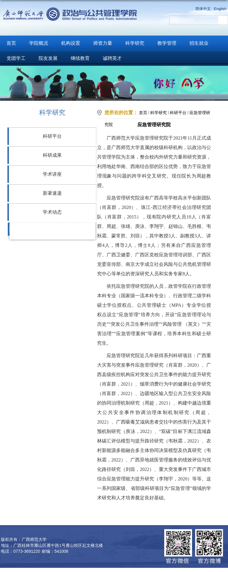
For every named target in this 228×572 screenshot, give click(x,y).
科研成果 (52, 155)
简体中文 (203, 9)
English (220, 9)
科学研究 (134, 43)
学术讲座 (52, 174)
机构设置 (70, 43)
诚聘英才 (112, 58)
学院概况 (38, 43)
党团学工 (16, 58)
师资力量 (102, 43)
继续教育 (80, 58)
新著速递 (52, 193)
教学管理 (166, 43)
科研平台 (52, 136)
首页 (11, 43)
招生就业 (198, 43)
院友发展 (48, 58)
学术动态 (52, 212)
